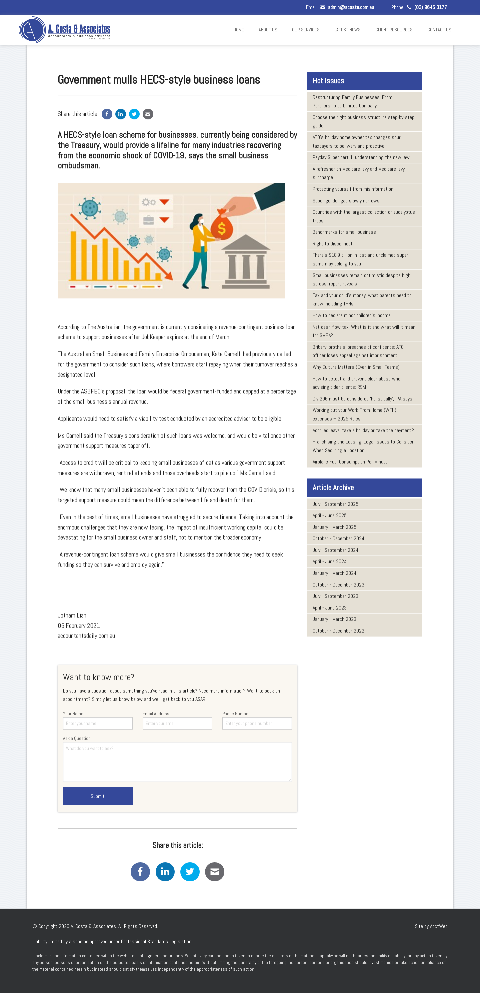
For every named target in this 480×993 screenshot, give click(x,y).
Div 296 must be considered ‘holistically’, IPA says (362, 398)
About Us (268, 30)
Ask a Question (177, 758)
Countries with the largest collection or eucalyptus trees (364, 216)
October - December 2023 (338, 584)
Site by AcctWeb (431, 926)
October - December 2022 (338, 630)
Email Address (177, 720)
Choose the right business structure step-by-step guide (363, 121)
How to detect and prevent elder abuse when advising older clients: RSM (358, 383)
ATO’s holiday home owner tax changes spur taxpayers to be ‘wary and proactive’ (357, 141)
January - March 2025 (334, 527)
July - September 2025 (335, 504)
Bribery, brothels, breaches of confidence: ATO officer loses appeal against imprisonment (358, 351)
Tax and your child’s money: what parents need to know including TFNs (362, 299)
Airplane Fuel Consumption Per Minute (350, 461)
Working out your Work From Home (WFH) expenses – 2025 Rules (354, 414)
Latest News (347, 30)
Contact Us (439, 30)
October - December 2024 (338, 538)
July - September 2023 (335, 596)
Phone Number (257, 720)
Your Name (98, 720)
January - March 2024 (334, 573)
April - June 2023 (330, 607)
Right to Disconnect (333, 243)
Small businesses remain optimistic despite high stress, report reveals (361, 279)
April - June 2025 (330, 515)
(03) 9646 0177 (426, 7)
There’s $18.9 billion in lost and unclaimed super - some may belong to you (362, 259)
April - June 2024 (330, 561)
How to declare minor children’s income (352, 315)
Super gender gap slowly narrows (346, 200)
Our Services (306, 30)
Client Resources (394, 30)
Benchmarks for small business (344, 231)
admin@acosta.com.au (346, 7)
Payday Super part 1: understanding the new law (361, 157)
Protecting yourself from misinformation (353, 188)
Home (238, 30)
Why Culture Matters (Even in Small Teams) (356, 366)
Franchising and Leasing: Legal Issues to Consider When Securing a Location (363, 446)
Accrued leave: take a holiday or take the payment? (363, 430)
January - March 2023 (334, 619)
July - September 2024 (335, 550)
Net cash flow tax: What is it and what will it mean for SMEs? (364, 331)
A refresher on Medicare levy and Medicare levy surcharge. (359, 173)
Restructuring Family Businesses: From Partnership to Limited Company (352, 101)
